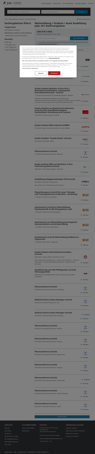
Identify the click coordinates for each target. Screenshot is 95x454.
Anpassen (41, 73)
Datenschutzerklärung (54, 58)
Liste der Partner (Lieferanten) (30, 68)
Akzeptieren (54, 73)
